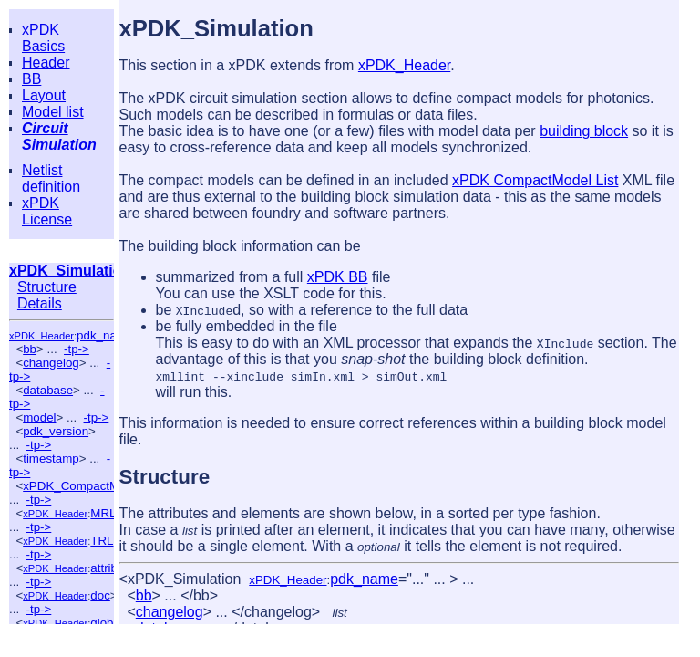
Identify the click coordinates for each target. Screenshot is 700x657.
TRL (101, 541)
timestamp (50, 458)
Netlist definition (51, 178)
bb (29, 349)
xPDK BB (337, 277)
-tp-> (76, 349)
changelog (51, 363)
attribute (112, 568)
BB (31, 79)
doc (100, 595)
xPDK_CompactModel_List (95, 486)
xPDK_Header (41, 335)
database (48, 390)
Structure (47, 287)
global (106, 623)
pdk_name (105, 335)
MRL (103, 513)
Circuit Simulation (59, 136)
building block (584, 131)
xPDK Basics (43, 38)
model (39, 417)
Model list (53, 112)
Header (45, 62)
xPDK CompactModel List (535, 180)
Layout (44, 95)
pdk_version (55, 431)
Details (39, 303)
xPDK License (47, 211)
